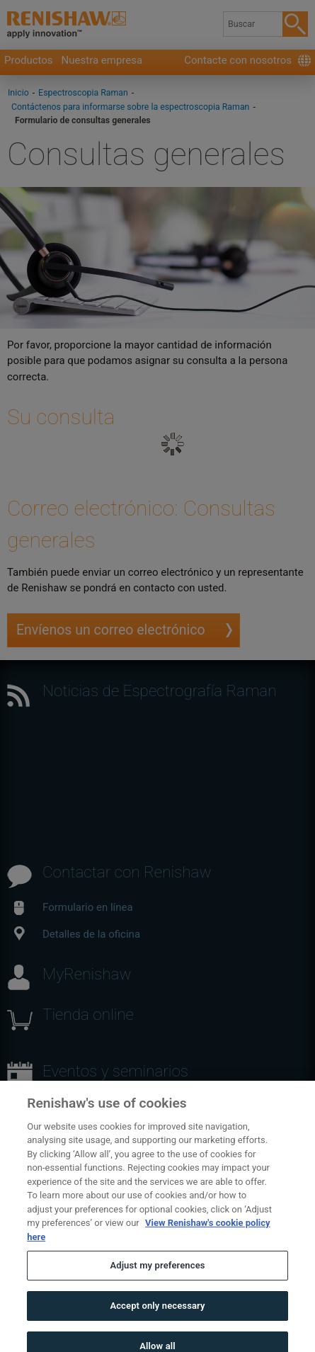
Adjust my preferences (157, 1279)
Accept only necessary (157, 1319)
